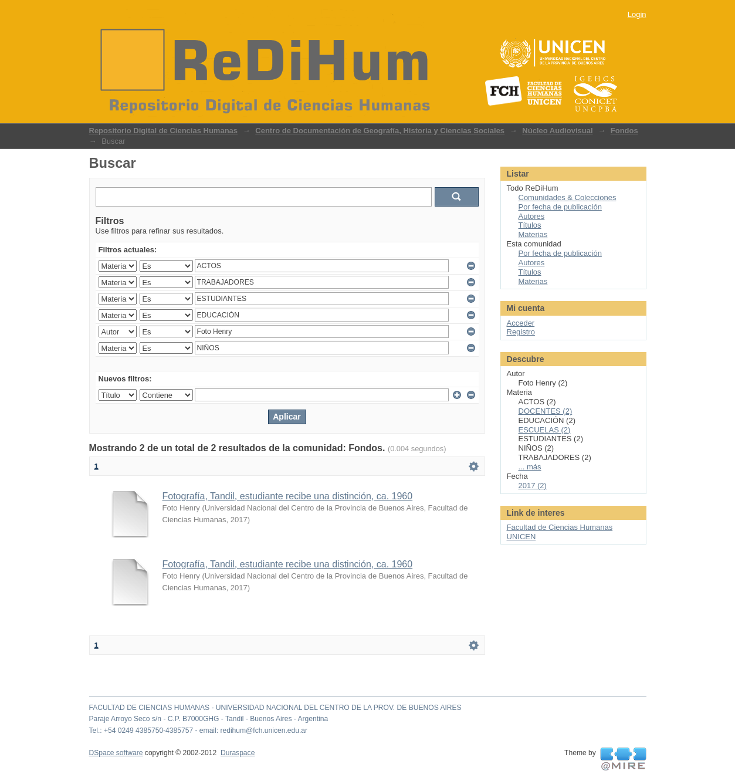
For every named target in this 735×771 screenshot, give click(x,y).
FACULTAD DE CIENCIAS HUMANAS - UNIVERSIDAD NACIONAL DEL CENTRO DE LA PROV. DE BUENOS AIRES (275, 708)
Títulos (530, 225)
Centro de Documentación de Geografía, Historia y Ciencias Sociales (379, 130)
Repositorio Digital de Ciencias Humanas (163, 130)
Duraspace (238, 753)
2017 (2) (533, 485)
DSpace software (116, 753)
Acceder (521, 323)
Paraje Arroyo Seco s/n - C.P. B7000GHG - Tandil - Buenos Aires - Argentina (208, 719)
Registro (521, 331)
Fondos (624, 130)
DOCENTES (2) (546, 411)
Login (637, 14)
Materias (533, 234)
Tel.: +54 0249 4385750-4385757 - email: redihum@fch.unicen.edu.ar (198, 730)
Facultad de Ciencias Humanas (560, 527)
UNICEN (521, 536)
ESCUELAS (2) (545, 429)
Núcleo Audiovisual (557, 130)
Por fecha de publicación (560, 206)
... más (530, 466)
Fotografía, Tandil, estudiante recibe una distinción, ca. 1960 (287, 496)
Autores (532, 216)
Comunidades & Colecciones (568, 197)
